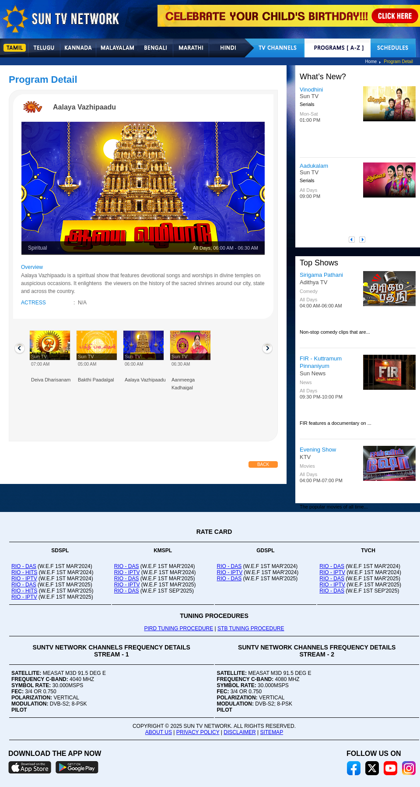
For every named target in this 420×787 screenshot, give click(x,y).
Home (371, 61)
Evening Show (318, 449)
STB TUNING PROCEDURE (250, 628)
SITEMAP (271, 732)
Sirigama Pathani (321, 275)
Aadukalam (314, 165)
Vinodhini (311, 89)
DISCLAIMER (240, 732)
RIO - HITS (24, 572)
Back (263, 464)
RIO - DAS (23, 566)
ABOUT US (158, 732)
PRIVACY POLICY (198, 732)
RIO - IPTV (24, 578)
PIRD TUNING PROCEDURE (178, 628)
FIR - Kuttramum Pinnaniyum (321, 362)
